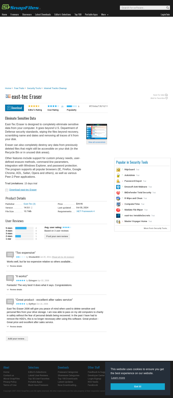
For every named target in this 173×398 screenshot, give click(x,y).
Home (8, 88)
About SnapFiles (11, 378)
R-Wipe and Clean (133, 198)
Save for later (159, 95)
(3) (34, 204)
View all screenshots (96, 142)
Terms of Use (9, 385)
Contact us (8, 375)
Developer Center (96, 375)
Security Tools (34, 88)
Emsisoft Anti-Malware (135, 186)
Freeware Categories (68, 372)
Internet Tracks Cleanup (55, 88)
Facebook (93, 385)
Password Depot (133, 181)
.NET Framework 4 (85, 211)
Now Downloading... (68, 385)
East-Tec (28, 204)
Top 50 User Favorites (38, 378)
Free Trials (19, 88)
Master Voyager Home (135, 221)
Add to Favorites (158, 98)
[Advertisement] (33, 52)
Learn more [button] (118, 377)
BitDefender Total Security (137, 192)
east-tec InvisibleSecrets (137, 215)
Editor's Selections (37, 372)
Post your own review (57, 236)
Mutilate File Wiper (133, 209)
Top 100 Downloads (68, 378)
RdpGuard (129, 169)
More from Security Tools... (156, 228)
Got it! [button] (137, 386)
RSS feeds (93, 382)
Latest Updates (65, 382)
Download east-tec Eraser (23, 189)
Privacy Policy (9, 382)
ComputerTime (132, 204)
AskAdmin (129, 175)
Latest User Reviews (38, 375)
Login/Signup (94, 378)
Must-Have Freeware (38, 385)
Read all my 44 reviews (62, 257)
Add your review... (17, 338)
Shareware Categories (68, 375)
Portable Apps (35, 382)
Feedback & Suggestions (100, 372)
